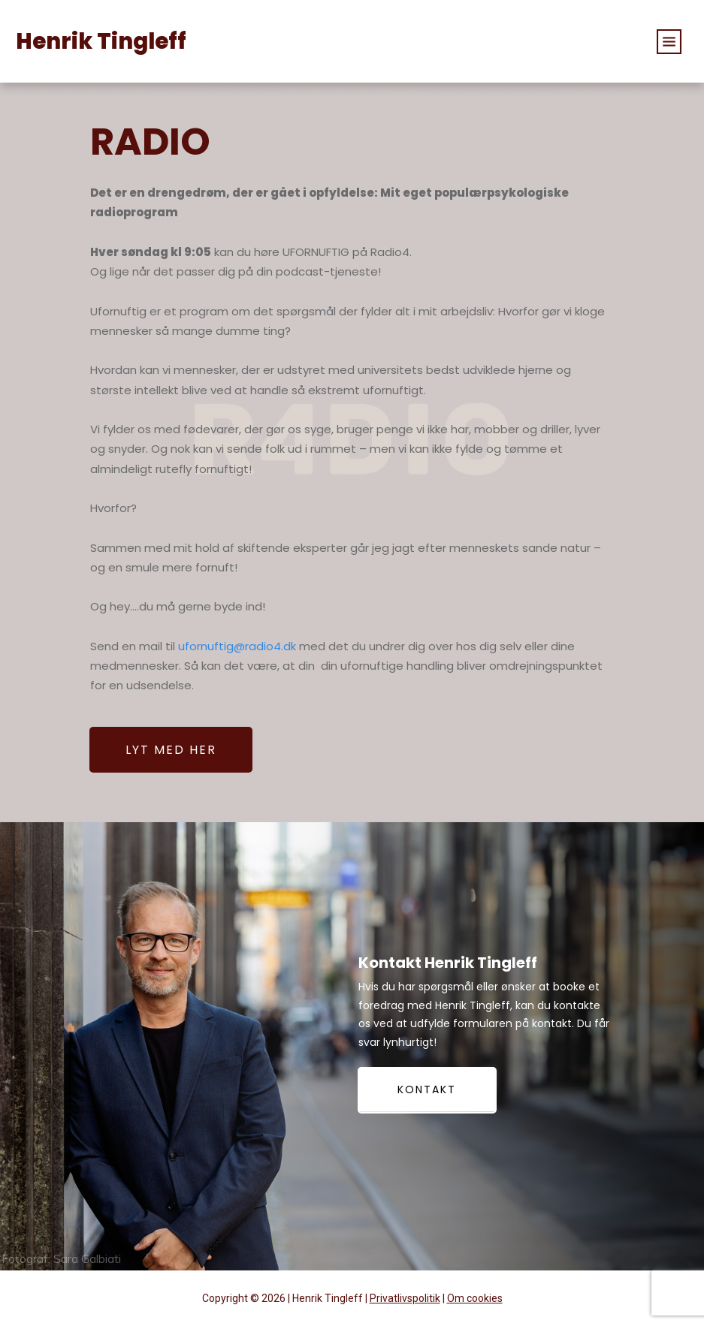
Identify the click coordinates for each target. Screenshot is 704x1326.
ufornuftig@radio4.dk (237, 646)
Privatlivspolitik (405, 1298)
